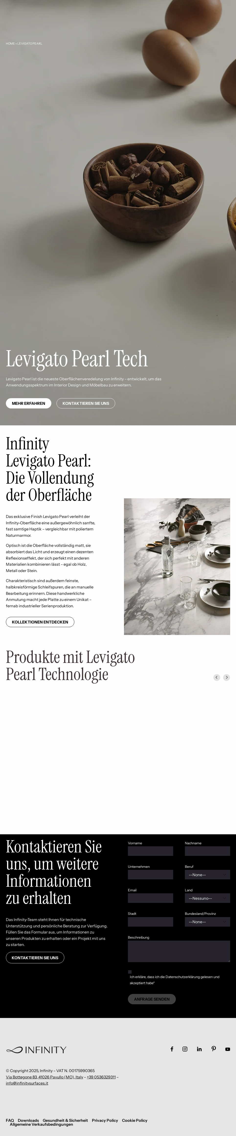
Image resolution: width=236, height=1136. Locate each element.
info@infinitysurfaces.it (27, 1083)
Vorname (135, 843)
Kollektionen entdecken (40, 622)
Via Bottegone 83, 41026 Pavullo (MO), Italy (44, 1077)
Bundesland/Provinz (200, 913)
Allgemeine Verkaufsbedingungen (41, 1124)
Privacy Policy (105, 1120)
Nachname (193, 843)
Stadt (132, 913)
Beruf (189, 866)
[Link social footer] (171, 1049)
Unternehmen (139, 866)
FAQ (10, 1120)
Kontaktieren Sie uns (86, 403)
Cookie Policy (134, 1120)
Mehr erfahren (28, 403)
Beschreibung (138, 937)
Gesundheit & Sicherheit (65, 1120)
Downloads (28, 1120)
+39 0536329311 (101, 1077)
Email (132, 890)
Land (188, 890)
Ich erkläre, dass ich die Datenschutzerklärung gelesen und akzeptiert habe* (174, 980)
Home (10, 43)
